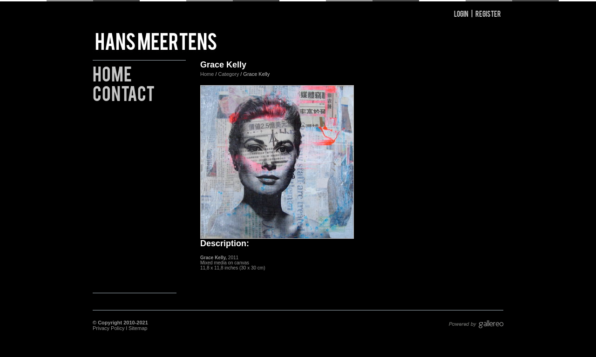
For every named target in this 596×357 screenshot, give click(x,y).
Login (461, 13)
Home (112, 72)
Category (229, 74)
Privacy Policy (108, 328)
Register (488, 13)
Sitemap (138, 328)
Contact (124, 92)
